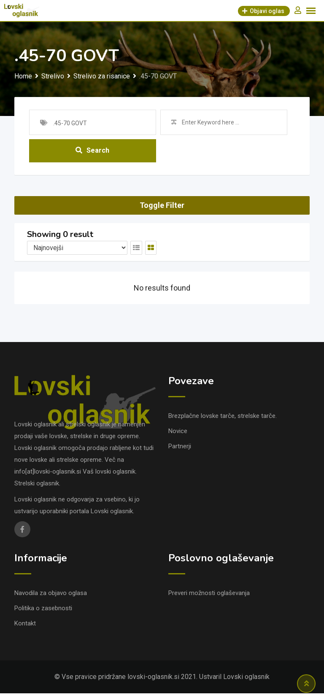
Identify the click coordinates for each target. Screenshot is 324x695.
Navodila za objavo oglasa (50, 594)
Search (92, 152)
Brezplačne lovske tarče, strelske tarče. (222, 417)
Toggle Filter (162, 207)
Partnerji (179, 448)
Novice (177, 432)
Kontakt (25, 625)
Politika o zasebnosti (43, 610)
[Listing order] (77, 249)
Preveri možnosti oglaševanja (209, 594)
